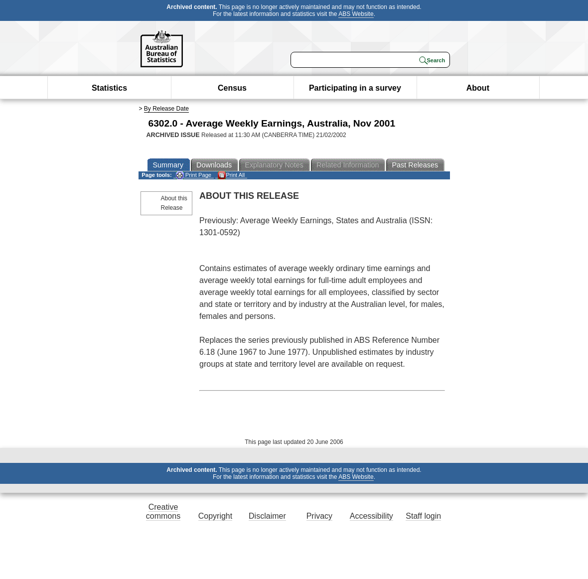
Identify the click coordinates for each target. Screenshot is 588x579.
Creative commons (163, 511)
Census (232, 88)
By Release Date (166, 108)
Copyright (215, 516)
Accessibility (371, 516)
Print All (231, 175)
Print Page (193, 175)
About (477, 88)
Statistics (109, 88)
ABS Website (355, 13)
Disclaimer (267, 516)
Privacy (319, 516)
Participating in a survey (355, 88)
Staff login (423, 516)
